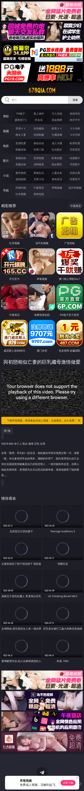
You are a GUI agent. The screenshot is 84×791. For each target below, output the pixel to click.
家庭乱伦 (39, 173)
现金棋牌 (57, 120)
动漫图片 (75, 158)
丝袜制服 (39, 134)
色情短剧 (39, 194)
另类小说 (39, 179)
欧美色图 (57, 158)
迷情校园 (21, 179)
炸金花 (39, 120)
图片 (6, 161)
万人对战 (57, 113)
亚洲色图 (39, 158)
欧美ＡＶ (57, 128)
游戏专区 (75, 113)
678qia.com (41, 90)
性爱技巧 (75, 179)
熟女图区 (57, 164)
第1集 (7, 430)
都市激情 (21, 173)
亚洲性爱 (21, 143)
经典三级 (39, 149)
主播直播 (57, 134)
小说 (6, 175)
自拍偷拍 (39, 128)
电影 (6, 146)
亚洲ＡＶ (21, 128)
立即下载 (68, 783)
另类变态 (75, 149)
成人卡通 (57, 143)
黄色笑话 (57, 179)
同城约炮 (21, 187)
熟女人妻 (21, 134)
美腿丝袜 (21, 164)
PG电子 (21, 113)
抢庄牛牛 (75, 120)
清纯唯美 (39, 164)
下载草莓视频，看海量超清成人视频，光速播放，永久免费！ (44, 420)
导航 (6, 190)
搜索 (75, 100)
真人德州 (39, 113)
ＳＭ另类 (75, 134)
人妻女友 (57, 173)
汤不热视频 (74, 187)
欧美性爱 (75, 143)
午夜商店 (39, 187)
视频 (6, 131)
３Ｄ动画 (75, 128)
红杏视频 (21, 194)
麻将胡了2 (21, 120)
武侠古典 (75, 173)
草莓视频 (57, 187)
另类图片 (75, 164)
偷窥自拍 (21, 158)
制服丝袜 (21, 149)
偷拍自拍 (39, 143)
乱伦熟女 (57, 149)
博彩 (6, 116)
